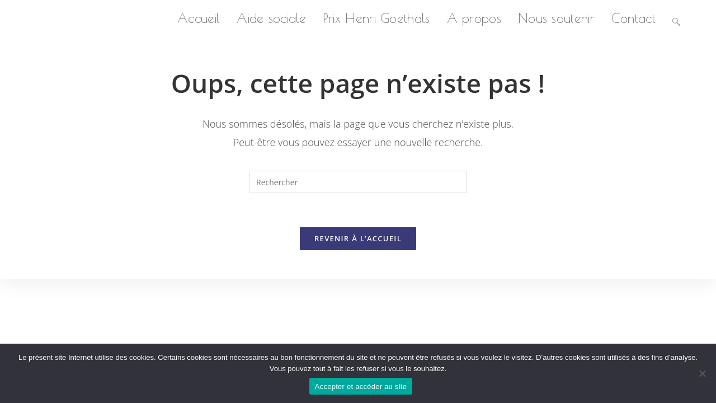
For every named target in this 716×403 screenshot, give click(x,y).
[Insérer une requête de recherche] (358, 182)
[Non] (702, 373)
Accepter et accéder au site (361, 386)
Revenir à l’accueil (358, 238)
